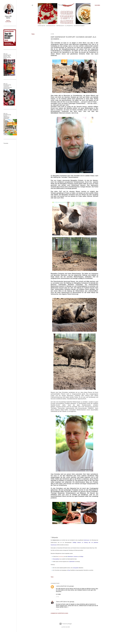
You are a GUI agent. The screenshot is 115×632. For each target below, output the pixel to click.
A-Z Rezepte (69, 25)
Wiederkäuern (70, 556)
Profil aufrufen (8, 21)
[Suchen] (97, 5)
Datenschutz (50, 25)
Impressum (60, 25)
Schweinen (76, 556)
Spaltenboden (72, 561)
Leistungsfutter (76, 567)
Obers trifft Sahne (61, 601)
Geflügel (81, 556)
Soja (69, 570)
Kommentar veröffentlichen (59, 613)
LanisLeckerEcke (61, 586)
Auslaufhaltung (61, 556)
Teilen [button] (33, 34)
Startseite (41, 25)
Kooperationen (79, 25)
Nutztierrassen (86, 540)
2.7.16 (57, 596)
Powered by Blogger (65, 624)
